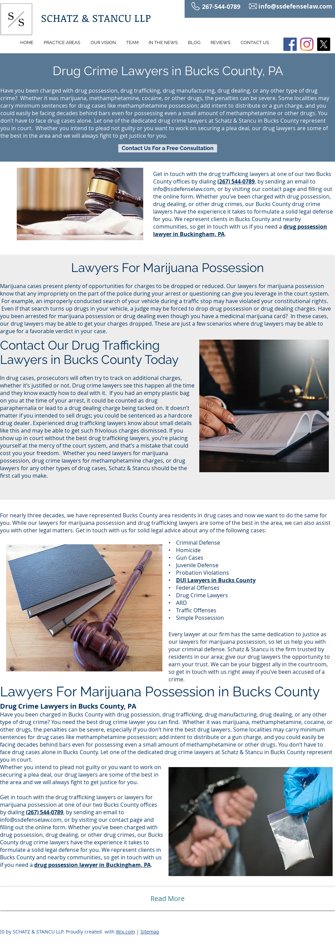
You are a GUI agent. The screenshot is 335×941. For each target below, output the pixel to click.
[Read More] (167, 898)
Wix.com (125, 931)
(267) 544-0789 (44, 812)
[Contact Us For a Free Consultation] (167, 148)
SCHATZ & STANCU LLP (96, 18)
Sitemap (149, 931)
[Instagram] (306, 44)
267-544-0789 (222, 6)
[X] (323, 44)
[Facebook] (290, 44)
